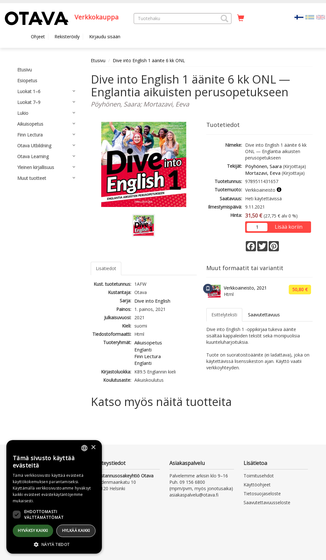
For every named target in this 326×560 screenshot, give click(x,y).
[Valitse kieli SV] (309, 17)
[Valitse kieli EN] (320, 17)
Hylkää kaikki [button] (76, 530)
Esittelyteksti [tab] (224, 315)
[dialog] (54, 497)
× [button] (93, 447)
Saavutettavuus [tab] (264, 315)
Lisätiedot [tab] (106, 268)
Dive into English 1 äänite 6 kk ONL (149, 60)
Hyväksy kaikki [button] (33, 530)
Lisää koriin (288, 226)
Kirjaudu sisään (104, 36)
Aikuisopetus (148, 342)
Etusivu (98, 60)
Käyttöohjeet (257, 485)
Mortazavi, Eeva (262, 173)
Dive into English (152, 301)
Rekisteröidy (67, 36)
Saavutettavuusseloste (267, 502)
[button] (224, 18)
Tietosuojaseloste (262, 493)
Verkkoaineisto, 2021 (245, 288)
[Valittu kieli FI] (299, 17)
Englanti (143, 349)
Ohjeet (38, 36)
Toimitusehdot (259, 476)
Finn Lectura (147, 356)
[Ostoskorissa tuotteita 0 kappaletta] (241, 18)
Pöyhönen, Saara (263, 166)
